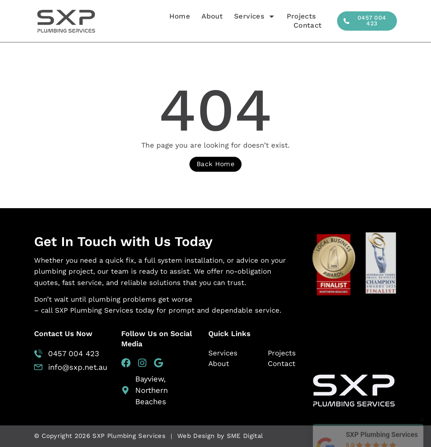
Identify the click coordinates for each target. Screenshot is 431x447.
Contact (308, 25)
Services (254, 16)
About (212, 16)
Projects (301, 16)
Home (179, 16)
